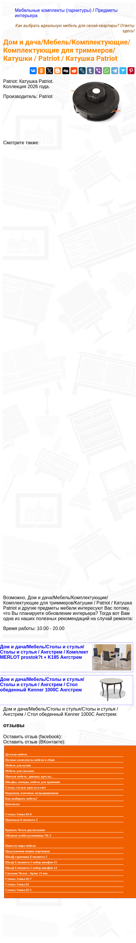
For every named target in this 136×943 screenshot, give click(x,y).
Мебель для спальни (19, 771)
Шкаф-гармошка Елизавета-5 (26, 856)
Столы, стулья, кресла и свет (25, 787)
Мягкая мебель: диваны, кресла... (29, 776)
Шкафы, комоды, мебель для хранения (32, 782)
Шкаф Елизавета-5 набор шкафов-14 (31, 867)
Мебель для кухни (18, 765)
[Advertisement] (68, 367)
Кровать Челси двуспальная (25, 830)
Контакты (12, 804)
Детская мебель (16, 754)
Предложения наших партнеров (27, 851)
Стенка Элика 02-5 (18, 890)
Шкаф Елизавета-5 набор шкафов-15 (31, 862)
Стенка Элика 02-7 (18, 878)
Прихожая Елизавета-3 (21, 819)
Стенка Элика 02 (17, 884)
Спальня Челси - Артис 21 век (26, 873)
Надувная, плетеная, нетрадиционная (31, 793)
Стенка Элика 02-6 (18, 814)
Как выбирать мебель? (21, 798)
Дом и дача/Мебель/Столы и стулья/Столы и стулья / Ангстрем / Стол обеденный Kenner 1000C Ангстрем (42, 684)
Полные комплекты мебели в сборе (30, 759)
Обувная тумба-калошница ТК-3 (28, 835)
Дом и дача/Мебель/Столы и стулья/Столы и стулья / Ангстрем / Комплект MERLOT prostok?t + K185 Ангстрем (44, 652)
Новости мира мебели (20, 845)
